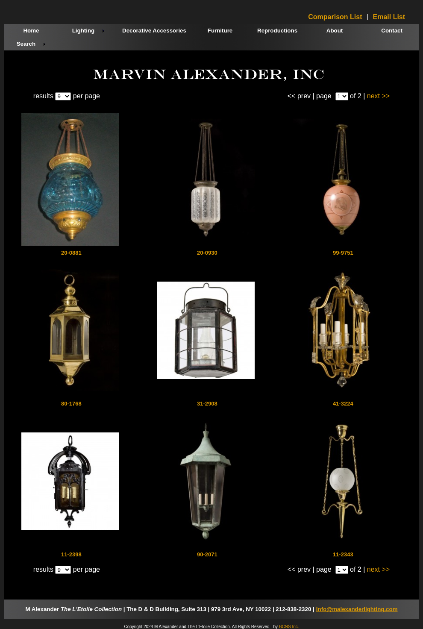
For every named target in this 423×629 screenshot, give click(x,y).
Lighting (83, 30)
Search (26, 44)
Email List (389, 17)
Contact (391, 30)
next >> (378, 96)
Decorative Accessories (154, 30)
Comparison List (335, 17)
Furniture (220, 30)
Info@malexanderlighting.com (357, 609)
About (334, 30)
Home (31, 30)
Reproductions (277, 30)
